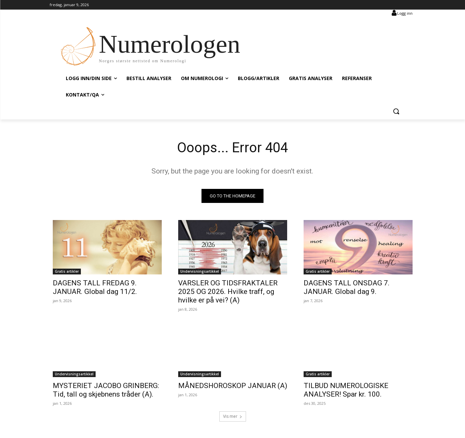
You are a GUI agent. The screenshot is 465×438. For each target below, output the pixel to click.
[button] (396, 111)
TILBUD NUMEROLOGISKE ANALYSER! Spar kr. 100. (346, 390)
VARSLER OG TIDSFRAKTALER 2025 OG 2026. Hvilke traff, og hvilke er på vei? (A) (228, 291)
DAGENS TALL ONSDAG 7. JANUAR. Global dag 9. (347, 287)
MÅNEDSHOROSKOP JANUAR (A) (232, 386)
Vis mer (232, 416)
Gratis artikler (67, 271)
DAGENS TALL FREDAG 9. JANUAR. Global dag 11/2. (95, 287)
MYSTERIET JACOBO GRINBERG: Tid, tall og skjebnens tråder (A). (106, 390)
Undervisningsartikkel (199, 271)
